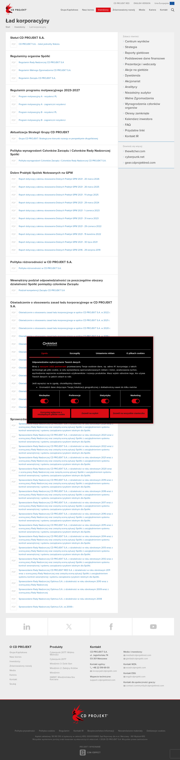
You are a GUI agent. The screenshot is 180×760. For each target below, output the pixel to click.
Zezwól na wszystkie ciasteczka (129, 413)
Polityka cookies (47, 731)
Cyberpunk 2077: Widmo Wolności (62, 653)
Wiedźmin (55, 673)
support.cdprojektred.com (102, 680)
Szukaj (172, 10)
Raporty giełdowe (137, 52)
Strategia (131, 47)
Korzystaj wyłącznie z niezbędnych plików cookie (51, 413)
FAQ (128, 124)
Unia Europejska (162, 3)
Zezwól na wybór (90, 413)
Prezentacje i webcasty (140, 64)
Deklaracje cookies (156, 731)
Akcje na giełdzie (136, 70)
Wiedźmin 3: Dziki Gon (61, 664)
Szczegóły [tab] (75, 353)
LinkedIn (27, 626)
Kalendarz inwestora (138, 119)
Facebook (111, 626)
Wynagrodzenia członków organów (142, 106)
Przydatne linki (135, 130)
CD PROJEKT (16, 9)
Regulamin (64, 731)
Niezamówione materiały (130, 731)
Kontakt (163, 10)
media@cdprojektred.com (137, 655)
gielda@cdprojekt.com (135, 658)
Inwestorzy (103, 10)
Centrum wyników (137, 41)
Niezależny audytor (138, 92)
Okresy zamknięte (137, 113)
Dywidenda (132, 75)
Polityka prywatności (25, 731)
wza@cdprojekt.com (134, 667)
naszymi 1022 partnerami (53, 366)
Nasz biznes (88, 10)
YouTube (153, 626)
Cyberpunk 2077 (58, 659)
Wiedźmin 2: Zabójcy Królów (64, 668)
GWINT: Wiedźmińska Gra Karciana (62, 678)
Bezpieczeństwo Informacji (100, 731)
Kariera (152, 10)
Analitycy (131, 87)
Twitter (69, 626)
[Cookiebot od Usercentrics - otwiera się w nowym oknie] (44, 344)
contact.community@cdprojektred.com (143, 686)
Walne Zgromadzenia (139, 98)
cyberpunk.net (134, 157)
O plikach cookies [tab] (135, 353)
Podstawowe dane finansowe (145, 58)
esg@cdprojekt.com (134, 677)
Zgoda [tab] (44, 353)
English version (142, 3)
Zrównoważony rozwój (124, 10)
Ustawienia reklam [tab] (105, 353)
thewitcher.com (135, 151)
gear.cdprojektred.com (140, 162)
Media (142, 10)
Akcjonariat (132, 81)
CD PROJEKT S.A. (99, 652)
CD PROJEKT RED (122, 3)
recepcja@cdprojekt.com (103, 671)
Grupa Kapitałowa (69, 10)
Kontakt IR (132, 136)
